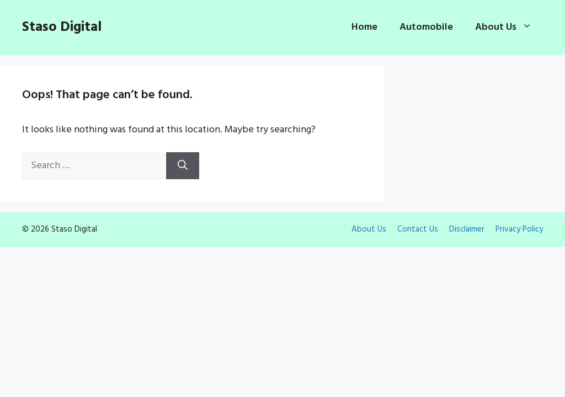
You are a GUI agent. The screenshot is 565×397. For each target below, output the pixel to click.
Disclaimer (466, 229)
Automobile (426, 27)
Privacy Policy (519, 229)
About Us (509, 27)
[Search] (182, 165)
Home (364, 27)
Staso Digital (62, 28)
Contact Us (417, 229)
